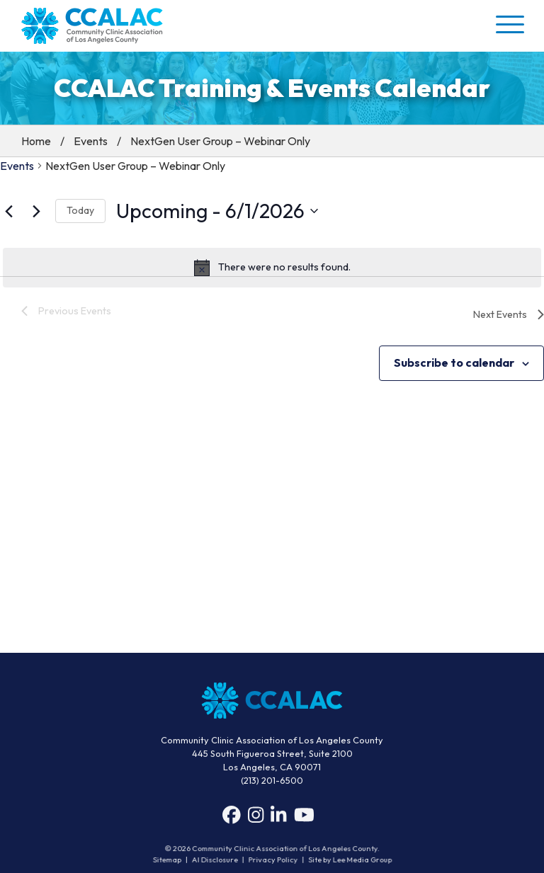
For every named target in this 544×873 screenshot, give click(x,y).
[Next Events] (36, 210)
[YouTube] (304, 818)
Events (91, 141)
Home (36, 141)
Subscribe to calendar (454, 362)
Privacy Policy (273, 859)
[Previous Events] (8, 210)
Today (80, 210)
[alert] (272, 267)
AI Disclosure (216, 859)
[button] (508, 24)
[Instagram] (256, 818)
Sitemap (170, 859)
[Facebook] (231, 818)
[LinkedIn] (278, 818)
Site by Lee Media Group (347, 859)
